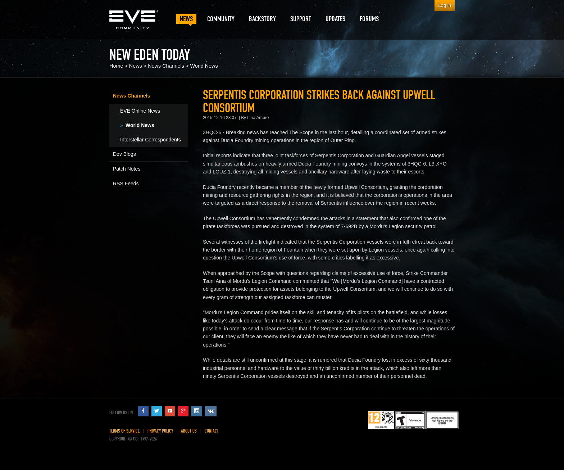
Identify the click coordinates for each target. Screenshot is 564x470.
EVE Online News (140, 111)
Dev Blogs (124, 154)
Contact (212, 431)
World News (204, 66)
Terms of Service (124, 431)
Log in (444, 5)
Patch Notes (126, 169)
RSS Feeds (126, 183)
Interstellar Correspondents (150, 140)
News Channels (166, 66)
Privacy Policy (160, 431)
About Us (189, 431)
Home (116, 66)
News (135, 66)
